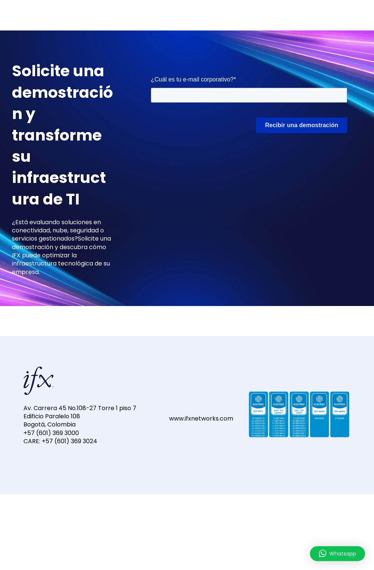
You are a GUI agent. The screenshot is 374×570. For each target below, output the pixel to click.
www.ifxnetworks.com (201, 418)
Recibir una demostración (301, 125)
